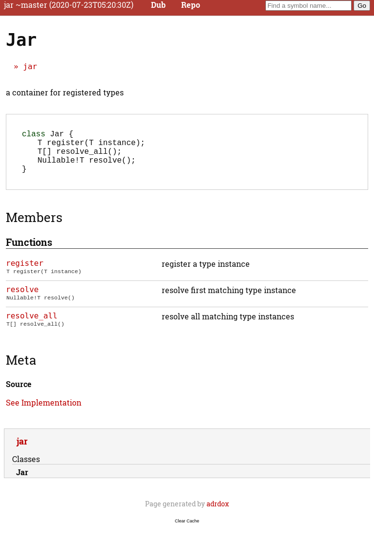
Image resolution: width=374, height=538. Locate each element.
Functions (29, 251)
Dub (158, 5)
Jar (22, 482)
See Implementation (43, 412)
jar (30, 66)
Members (34, 227)
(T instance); (91, 146)
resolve (22, 299)
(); (79, 156)
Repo (190, 5)
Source (19, 394)
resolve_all (31, 325)
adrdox (217, 513)
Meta (21, 369)
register (24, 273)
